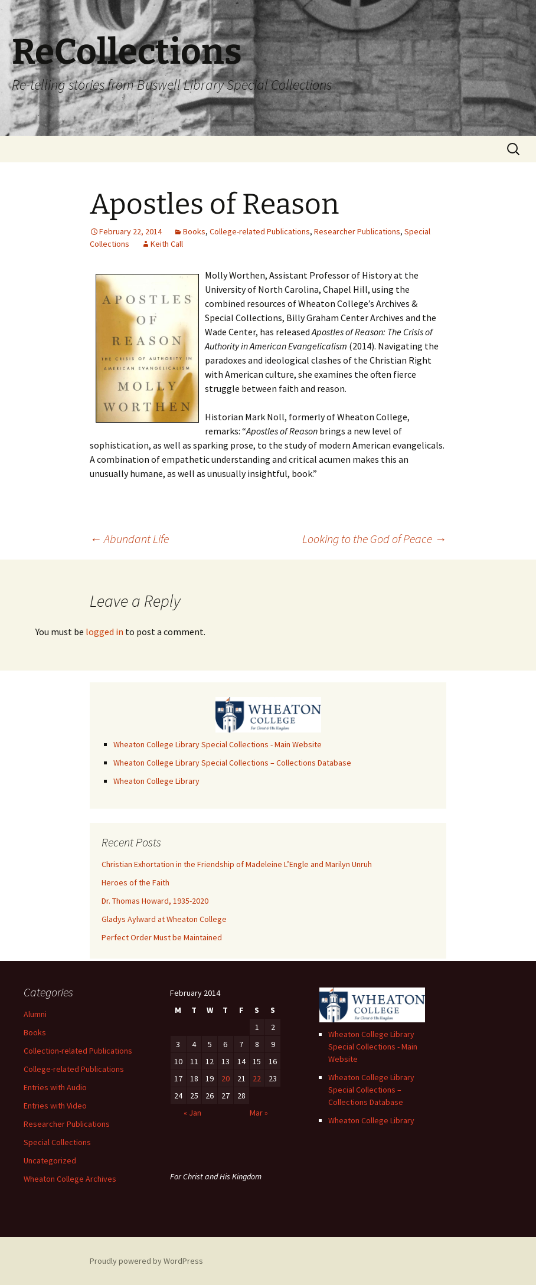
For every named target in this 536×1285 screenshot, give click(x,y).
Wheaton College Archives (70, 1178)
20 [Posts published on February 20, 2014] (225, 1078)
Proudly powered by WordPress (146, 1260)
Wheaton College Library (156, 781)
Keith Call (167, 243)
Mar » (259, 1112)
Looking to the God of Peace (374, 538)
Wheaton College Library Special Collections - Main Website (217, 744)
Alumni (35, 1014)
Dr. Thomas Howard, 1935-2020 (155, 900)
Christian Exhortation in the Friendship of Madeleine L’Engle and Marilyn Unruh (237, 864)
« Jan (192, 1112)
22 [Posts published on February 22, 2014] (257, 1078)
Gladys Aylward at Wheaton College (164, 919)
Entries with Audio (55, 1087)
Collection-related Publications (78, 1050)
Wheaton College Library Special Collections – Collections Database (232, 762)
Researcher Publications (357, 231)
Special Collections (57, 1142)
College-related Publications (260, 231)
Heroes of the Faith (135, 882)
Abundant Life (129, 538)
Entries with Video (55, 1105)
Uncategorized (50, 1160)
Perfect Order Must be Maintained (162, 937)
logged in (104, 631)
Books (194, 231)
